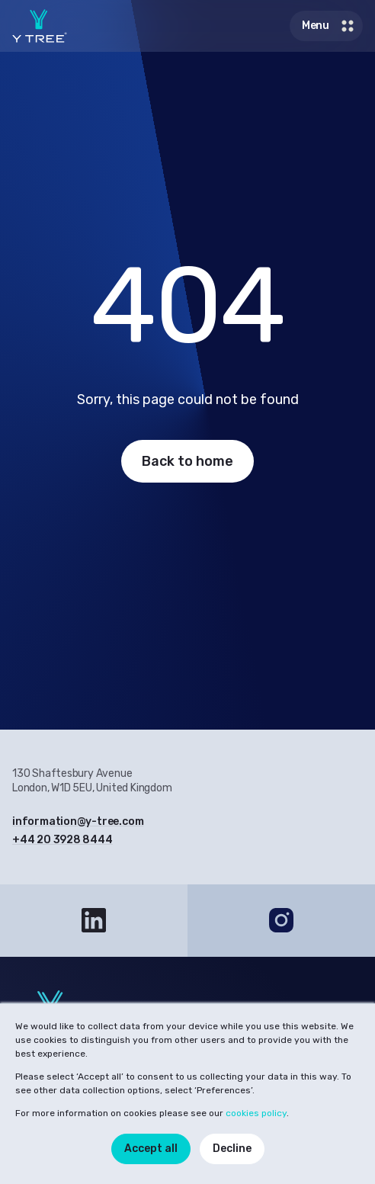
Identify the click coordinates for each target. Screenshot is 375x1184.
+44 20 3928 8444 (62, 839)
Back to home (187, 461)
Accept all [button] (151, 1148)
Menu (329, 26)
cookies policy (256, 1113)
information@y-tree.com (77, 821)
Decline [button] (232, 1148)
